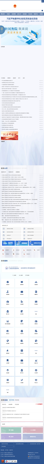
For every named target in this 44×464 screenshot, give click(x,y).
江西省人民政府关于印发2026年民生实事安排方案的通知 (11, 175)
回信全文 (27, 22)
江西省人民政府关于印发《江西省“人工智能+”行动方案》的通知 (12, 177)
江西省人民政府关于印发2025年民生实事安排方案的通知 (11, 181)
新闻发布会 (33, 436)
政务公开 (19, 14)
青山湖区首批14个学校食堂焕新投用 (8, 123)
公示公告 (3, 46)
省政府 (14, 78)
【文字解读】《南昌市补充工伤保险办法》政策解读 (10, 209)
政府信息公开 (5, 225)
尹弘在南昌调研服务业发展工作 (7, 80)
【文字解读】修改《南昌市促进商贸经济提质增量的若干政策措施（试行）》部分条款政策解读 (18, 211)
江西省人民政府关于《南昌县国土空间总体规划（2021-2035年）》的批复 (14, 185)
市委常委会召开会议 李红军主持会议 (8, 82)
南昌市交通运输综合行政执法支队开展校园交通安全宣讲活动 (12, 115)
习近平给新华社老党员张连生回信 (22, 19)
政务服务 (25, 14)
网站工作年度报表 (31, 235)
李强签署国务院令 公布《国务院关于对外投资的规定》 (11, 90)
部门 (19, 78)
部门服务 (27, 275)
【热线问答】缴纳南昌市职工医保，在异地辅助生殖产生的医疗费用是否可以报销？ (16, 415)
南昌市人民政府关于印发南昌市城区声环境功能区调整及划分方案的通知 (14, 201)
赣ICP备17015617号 (31, 454)
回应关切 (4, 404)
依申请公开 (9, 235)
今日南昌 (3, 78)
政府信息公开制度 (31, 228)
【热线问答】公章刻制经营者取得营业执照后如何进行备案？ (12, 418)
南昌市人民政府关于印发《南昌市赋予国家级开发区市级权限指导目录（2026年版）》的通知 (17, 193)
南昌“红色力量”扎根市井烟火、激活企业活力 (9, 88)
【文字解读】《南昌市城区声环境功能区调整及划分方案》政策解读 (13, 217)
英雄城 (41, 14)
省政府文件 (3, 172)
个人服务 (14, 275)
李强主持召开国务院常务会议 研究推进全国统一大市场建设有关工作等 (14, 94)
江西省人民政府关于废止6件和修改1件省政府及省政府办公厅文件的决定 (14, 179)
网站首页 (3, 14)
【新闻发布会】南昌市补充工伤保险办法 (9, 207)
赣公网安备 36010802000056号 (34, 456)
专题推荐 (3, 141)
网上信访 (11, 436)
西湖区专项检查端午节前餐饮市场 (7, 127)
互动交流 (30, 14)
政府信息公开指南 (10, 228)
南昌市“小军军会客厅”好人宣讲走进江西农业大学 (10, 86)
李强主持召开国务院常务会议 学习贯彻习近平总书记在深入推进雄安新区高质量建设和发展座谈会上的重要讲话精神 (20, 96)
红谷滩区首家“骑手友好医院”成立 (7, 125)
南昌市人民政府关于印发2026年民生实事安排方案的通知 (11, 195)
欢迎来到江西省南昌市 (28, 268)
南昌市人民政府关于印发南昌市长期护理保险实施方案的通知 (12, 191)
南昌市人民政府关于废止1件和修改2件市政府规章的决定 (11, 205)
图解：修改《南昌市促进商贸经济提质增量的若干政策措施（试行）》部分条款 (15, 213)
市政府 (8, 14)
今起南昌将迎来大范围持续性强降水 (8, 84)
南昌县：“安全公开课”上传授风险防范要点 (9, 121)
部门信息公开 (9, 238)
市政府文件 (10, 172)
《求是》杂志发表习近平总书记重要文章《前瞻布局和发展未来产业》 (13, 92)
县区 (24, 78)
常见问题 (17, 404)
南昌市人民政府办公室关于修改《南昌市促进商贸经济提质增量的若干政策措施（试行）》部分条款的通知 (19, 199)
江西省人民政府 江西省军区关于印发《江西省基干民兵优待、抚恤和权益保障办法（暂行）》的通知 (18, 187)
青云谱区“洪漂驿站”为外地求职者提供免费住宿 (10, 129)
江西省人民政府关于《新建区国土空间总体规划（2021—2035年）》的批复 (14, 183)
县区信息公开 (30, 238)
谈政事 (3, 424)
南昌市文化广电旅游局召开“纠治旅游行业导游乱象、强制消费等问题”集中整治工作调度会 (17, 117)
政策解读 (18, 172)
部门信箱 (11, 430)
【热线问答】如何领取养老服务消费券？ (9, 408)
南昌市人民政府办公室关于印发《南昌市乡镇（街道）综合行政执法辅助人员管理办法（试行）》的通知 (19, 203)
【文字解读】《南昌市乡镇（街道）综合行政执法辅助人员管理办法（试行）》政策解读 (16, 221)
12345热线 (32, 430)
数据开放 (36, 14)
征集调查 (10, 404)
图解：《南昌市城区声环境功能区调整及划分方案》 (10, 215)
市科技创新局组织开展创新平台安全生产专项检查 (10, 119)
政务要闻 (14, 14)
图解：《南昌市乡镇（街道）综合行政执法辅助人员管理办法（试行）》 (14, 219)
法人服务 (21, 275)
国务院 (9, 78)
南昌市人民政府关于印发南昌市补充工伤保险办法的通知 (11, 197)
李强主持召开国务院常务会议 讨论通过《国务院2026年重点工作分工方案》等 (15, 98)
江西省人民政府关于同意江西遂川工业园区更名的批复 (11, 189)
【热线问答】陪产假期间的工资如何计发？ (9, 411)
